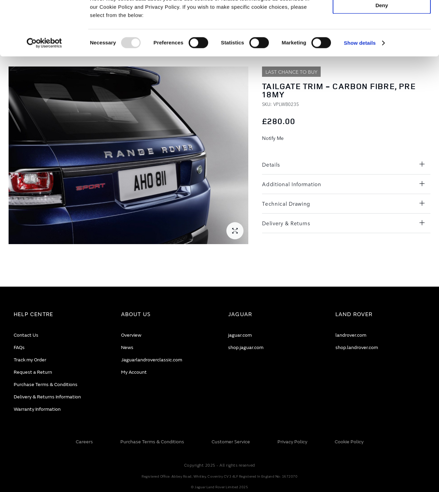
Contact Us (26, 335)
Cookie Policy (349, 442)
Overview (131, 335)
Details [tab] (271, 164)
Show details (360, 94)
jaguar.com (240, 335)
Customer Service (231, 442)
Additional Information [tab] (291, 184)
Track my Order (30, 360)
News (127, 347)
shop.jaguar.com (245, 347)
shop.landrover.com (356, 347)
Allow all (381, 17)
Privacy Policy (292, 442)
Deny (382, 56)
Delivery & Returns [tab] (286, 223)
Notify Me (273, 137)
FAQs (19, 347)
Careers (84, 442)
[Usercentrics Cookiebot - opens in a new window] (44, 94)
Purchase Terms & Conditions (46, 384)
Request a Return (33, 372)
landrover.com (350, 335)
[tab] (59, 315)
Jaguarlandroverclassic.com (151, 360)
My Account (134, 372)
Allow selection (381, 36)
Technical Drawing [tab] (286, 203)
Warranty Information (37, 409)
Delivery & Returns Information (47, 397)
